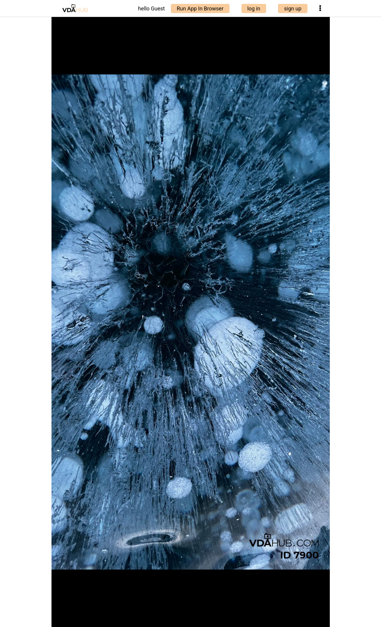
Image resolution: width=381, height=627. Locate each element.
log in (253, 8)
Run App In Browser (200, 8)
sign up (292, 8)
